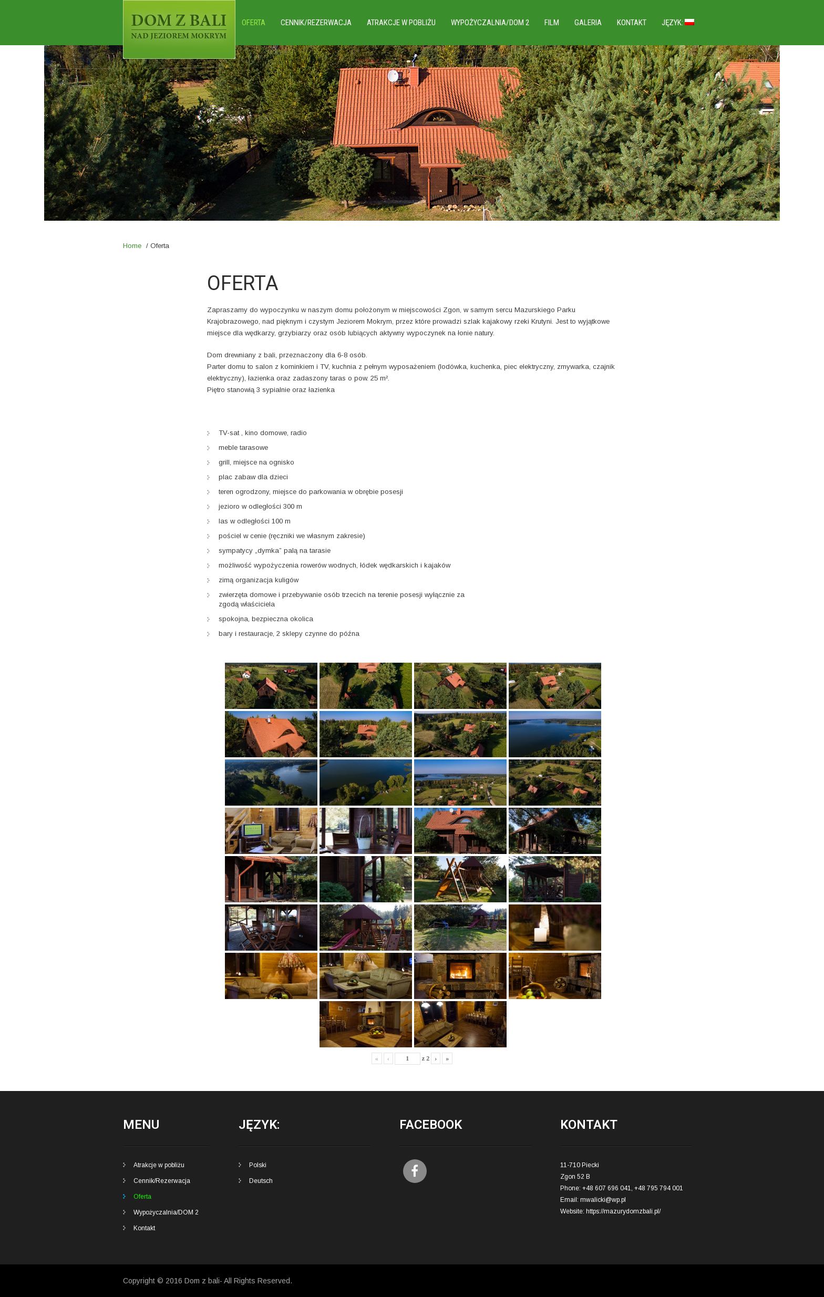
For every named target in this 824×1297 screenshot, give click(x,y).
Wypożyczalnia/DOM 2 (490, 22)
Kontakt (631, 22)
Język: (678, 22)
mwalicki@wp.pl (603, 1199)
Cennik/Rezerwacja (316, 22)
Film (551, 22)
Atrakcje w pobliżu (401, 22)
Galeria (588, 22)
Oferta (253, 22)
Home (132, 246)
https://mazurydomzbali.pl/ (623, 1211)
